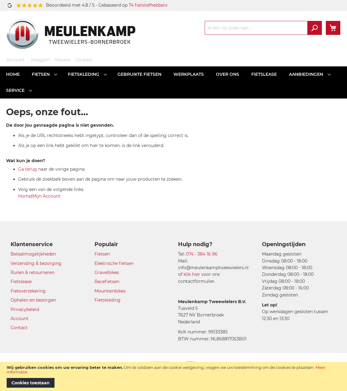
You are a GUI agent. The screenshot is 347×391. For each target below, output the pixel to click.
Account (16, 59)
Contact (83, 59)
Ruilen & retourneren (33, 272)
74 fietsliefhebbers (148, 5)
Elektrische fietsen (114, 263)
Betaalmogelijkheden (33, 254)
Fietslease (21, 281)
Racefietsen (106, 281)
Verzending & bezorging (36, 263)
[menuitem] (13, 74)
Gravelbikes (106, 272)
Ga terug (27, 169)
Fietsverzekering (28, 291)
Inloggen (40, 59)
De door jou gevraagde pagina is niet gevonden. (60, 125)
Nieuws (62, 59)
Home (24, 196)
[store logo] (71, 33)
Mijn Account (46, 196)
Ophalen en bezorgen (33, 300)
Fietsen (102, 254)
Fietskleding (107, 300)
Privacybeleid (25, 309)
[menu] (173, 82)
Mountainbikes (110, 291)
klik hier (191, 274)
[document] (173, 376)
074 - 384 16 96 (201, 254)
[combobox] (263, 28)
